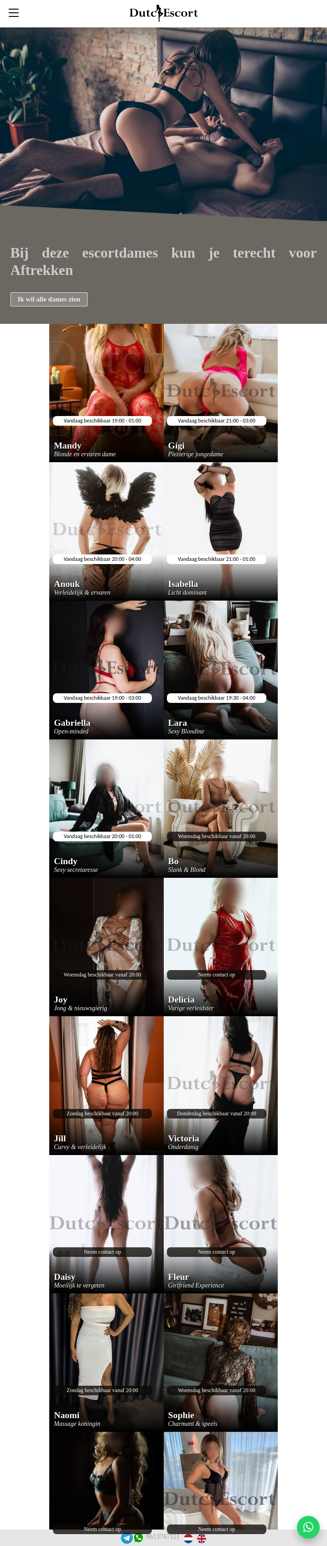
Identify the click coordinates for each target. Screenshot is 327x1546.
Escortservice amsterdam (154, 1391)
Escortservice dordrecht (153, 1376)
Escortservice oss (144, 1434)
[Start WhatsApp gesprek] (308, 1527)
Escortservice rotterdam (153, 1420)
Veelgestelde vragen (146, 1288)
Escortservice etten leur (153, 1317)
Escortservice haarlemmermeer (163, 1303)
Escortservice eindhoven (153, 1332)
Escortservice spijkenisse (154, 1361)
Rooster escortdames (148, 1449)
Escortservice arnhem (150, 1405)
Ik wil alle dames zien (49, 299)
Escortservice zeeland (150, 1347)
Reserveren (135, 1274)
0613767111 (163, 1536)
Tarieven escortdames (149, 1464)
